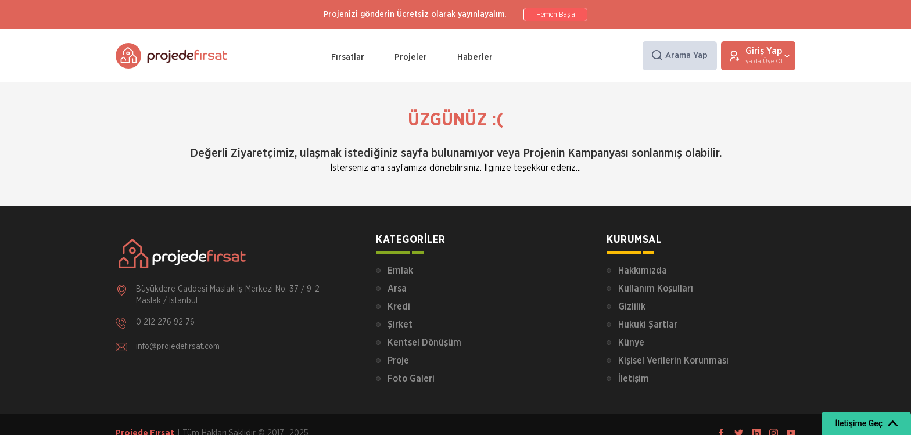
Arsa (397, 288)
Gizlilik (631, 306)
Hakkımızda (642, 270)
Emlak (400, 270)
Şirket (400, 324)
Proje (398, 360)
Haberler (475, 57)
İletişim (633, 378)
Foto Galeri (411, 378)
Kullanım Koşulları (655, 288)
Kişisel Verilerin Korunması (673, 360)
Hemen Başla (555, 14)
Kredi (399, 306)
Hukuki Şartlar (647, 324)
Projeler (410, 57)
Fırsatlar (347, 57)
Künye (631, 342)
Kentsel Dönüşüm (424, 342)
